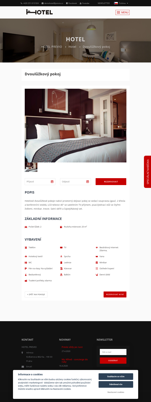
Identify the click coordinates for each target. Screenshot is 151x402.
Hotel (72, 47)
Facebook (71, 3)
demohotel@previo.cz (52, 3)
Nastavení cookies (115, 392)
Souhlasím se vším (115, 376)
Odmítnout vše (115, 384)
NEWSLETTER (104, 3)
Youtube (84, 3)
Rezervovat (111, 181)
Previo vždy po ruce (72, 346)
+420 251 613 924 (30, 3)
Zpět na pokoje (36, 294)
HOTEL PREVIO (51, 47)
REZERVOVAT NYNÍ (115, 294)
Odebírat (113, 360)
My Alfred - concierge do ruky (75, 360)
